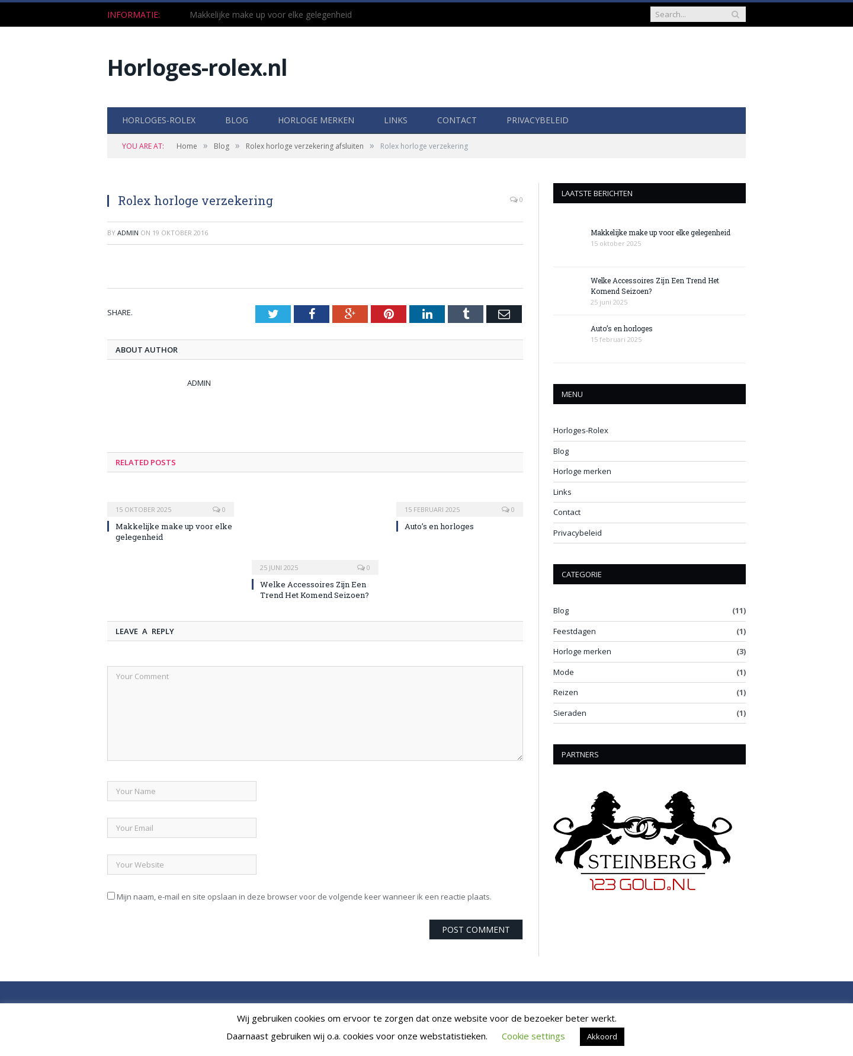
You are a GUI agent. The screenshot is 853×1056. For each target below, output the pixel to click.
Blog (236, 120)
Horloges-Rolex (158, 120)
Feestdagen (574, 631)
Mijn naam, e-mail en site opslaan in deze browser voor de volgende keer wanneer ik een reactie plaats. (304, 896)
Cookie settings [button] (533, 1036)
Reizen (565, 692)
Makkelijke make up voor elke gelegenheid (271, 14)
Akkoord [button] (602, 1036)
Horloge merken (316, 120)
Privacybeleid (537, 120)
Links (396, 120)
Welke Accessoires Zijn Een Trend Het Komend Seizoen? (314, 589)
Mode (563, 672)
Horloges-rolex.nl (197, 67)
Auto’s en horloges (439, 526)
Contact (457, 120)
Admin (128, 232)
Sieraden (569, 713)
